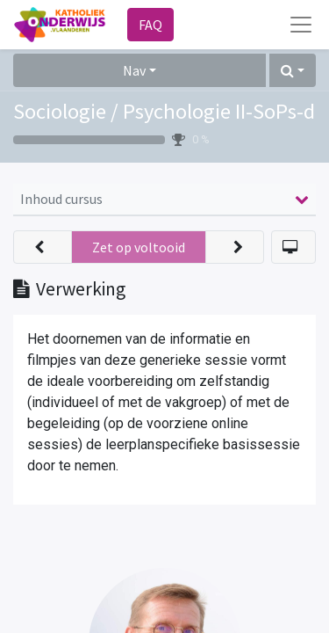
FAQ (150, 24)
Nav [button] (134, 70)
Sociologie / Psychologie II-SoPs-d (164, 111)
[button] (292, 70)
